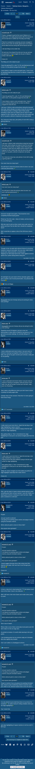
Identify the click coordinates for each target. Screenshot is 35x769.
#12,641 (32, 20)
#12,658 (32, 651)
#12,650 (32, 339)
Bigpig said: (5, 323)
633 (17, 13)
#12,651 (32, 365)
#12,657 (32, 577)
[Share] (28, 20)
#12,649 (32, 311)
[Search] (33, 2)
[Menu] (2, 2)
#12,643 (32, 128)
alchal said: (5, 378)
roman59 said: (6, 32)
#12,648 (32, 288)
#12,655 (32, 502)
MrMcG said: (5, 90)
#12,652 (32, 413)
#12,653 (32, 441)
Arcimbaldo (6, 10)
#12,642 (32, 77)
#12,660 (32, 713)
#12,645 (32, 201)
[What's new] (30, 2)
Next (27, 13)
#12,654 (32, 479)
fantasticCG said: (6, 544)
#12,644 (32, 172)
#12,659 (32, 690)
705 (23, 13)
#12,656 (32, 531)
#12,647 (32, 261)
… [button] (13, 13)
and (9, 284)
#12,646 (32, 236)
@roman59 (4, 300)
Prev (8, 13)
